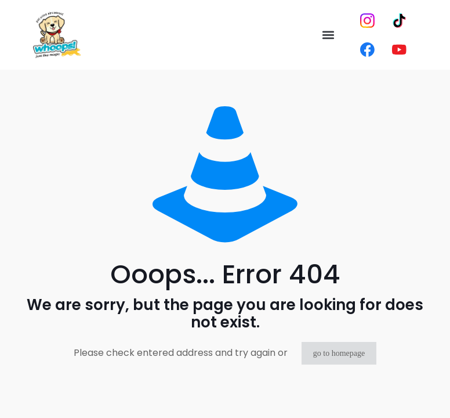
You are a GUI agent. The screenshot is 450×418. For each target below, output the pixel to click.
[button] (328, 35)
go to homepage (339, 353)
